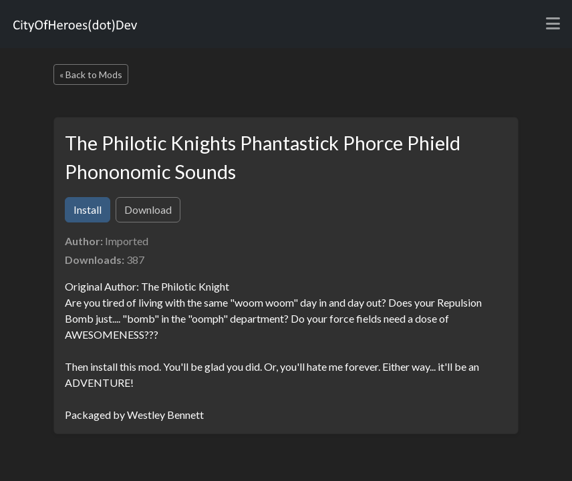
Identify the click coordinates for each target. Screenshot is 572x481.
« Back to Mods (90, 74)
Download (148, 209)
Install (88, 209)
